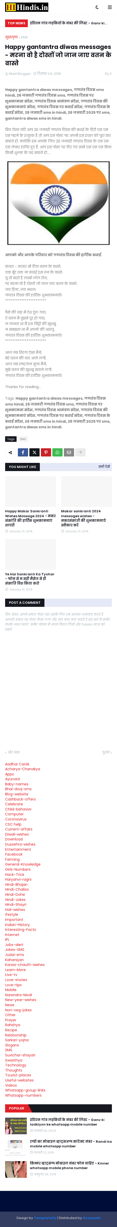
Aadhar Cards (17, 764)
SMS (24, 37)
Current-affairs (18, 829)
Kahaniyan (14, 959)
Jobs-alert (14, 944)
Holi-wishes (15, 909)
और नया (13, 752)
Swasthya (13, 1060)
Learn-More (15, 969)
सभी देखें (104, 466)
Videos (11, 1085)
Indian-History (17, 924)
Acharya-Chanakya (22, 769)
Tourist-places (18, 1075)
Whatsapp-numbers (23, 1095)
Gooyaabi (92, 1217)
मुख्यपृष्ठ (11, 37)
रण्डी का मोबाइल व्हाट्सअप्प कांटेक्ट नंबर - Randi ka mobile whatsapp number (71, 1144)
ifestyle (11, 914)
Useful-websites (19, 1080)
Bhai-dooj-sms (18, 789)
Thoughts (13, 1070)
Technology (15, 1065)
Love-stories (16, 979)
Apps (9, 774)
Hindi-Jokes (15, 899)
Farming (12, 859)
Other (10, 1014)
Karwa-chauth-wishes (25, 964)
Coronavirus (16, 819)
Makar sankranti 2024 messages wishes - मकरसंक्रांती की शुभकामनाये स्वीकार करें (83, 518)
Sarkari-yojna (17, 1040)
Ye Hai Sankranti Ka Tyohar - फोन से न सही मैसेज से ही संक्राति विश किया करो (29, 579)
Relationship (16, 1035)
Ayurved (12, 779)
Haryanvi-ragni (18, 879)
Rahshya (12, 1024)
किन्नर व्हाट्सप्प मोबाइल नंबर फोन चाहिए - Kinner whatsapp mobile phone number (69, 1165)
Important (14, 919)
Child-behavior (18, 809)
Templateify (45, 1217)
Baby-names (16, 784)
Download (14, 839)
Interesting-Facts (20, 929)
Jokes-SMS (14, 949)
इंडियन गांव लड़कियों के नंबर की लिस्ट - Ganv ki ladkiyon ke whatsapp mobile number (67, 24)
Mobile (11, 989)
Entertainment (18, 849)
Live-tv (11, 974)
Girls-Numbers (18, 869)
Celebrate (14, 804)
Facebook (13, 854)
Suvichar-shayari (20, 1055)
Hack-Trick (14, 874)
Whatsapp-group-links (25, 1090)
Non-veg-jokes (18, 1010)
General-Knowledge (23, 864)
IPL (7, 939)
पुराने (105, 752)
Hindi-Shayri (15, 904)
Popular (16, 1108)
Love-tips (13, 984)
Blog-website (16, 794)
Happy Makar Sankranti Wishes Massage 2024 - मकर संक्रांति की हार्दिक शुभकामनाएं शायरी (30, 518)
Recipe (11, 1030)
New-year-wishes (20, 999)
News (9, 1004)
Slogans (12, 1045)
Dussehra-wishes (20, 844)
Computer (14, 814)
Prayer (10, 1020)
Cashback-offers (20, 799)
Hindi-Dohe (15, 894)
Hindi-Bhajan (16, 884)
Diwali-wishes (17, 834)
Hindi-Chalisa (17, 889)
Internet (12, 934)
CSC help (13, 824)
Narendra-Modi (18, 994)
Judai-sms (14, 954)
